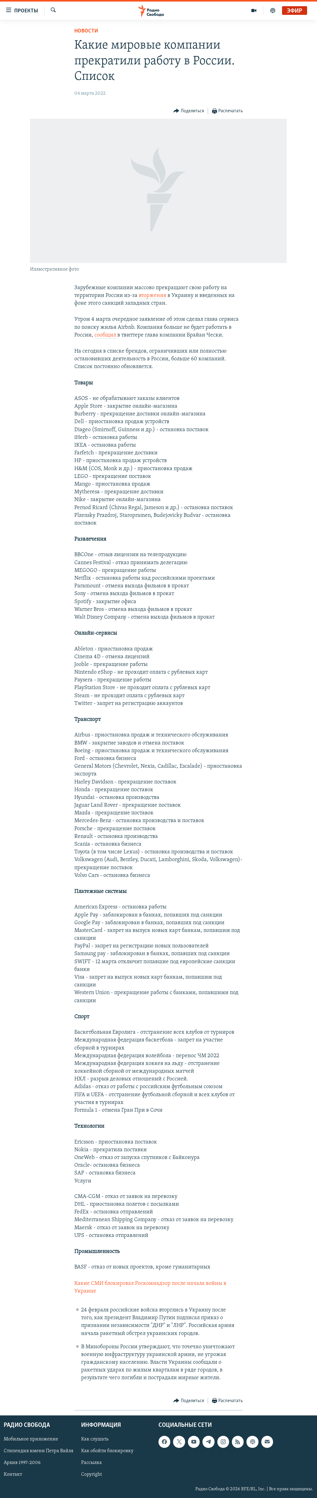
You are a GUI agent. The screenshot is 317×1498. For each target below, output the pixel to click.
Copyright (91, 1474)
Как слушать (94, 1439)
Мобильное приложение (31, 1439)
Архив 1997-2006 (22, 1462)
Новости (86, 31)
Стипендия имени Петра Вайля (38, 1451)
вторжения (152, 295)
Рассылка (91, 1462)
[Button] (188, 111)
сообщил (105, 335)
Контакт (13, 1474)
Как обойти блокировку (107, 1451)
